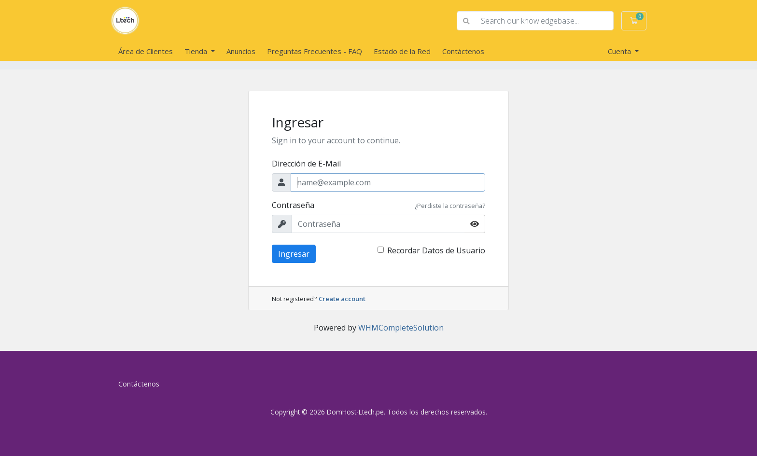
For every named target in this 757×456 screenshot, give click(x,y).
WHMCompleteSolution (401, 327)
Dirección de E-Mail (306, 163)
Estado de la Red (402, 51)
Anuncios (240, 51)
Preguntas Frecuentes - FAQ (314, 51)
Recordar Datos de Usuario (436, 250)
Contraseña (293, 205)
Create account (342, 298)
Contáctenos (463, 51)
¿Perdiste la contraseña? (450, 205)
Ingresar (293, 254)
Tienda (196, 51)
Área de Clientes (145, 51)
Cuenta (620, 51)
